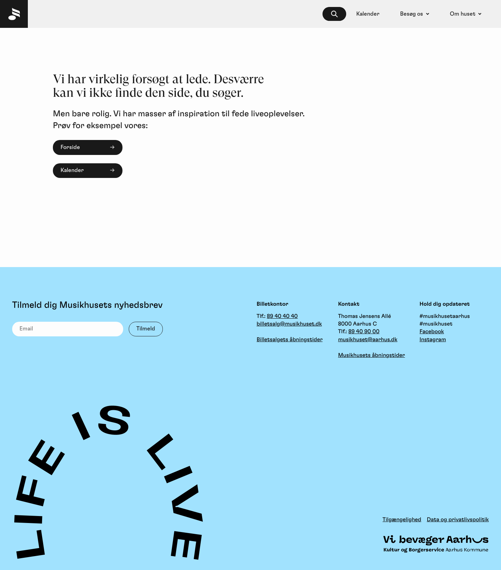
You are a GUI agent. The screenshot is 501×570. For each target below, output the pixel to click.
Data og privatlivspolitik (458, 520)
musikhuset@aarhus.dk (367, 340)
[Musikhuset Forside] (14, 14)
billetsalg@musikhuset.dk (289, 324)
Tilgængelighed (402, 520)
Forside (70, 147)
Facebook (432, 332)
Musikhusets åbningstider (371, 355)
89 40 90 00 (364, 332)
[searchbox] (334, 14)
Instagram (433, 340)
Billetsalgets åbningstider (290, 340)
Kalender (72, 170)
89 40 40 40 (282, 316)
